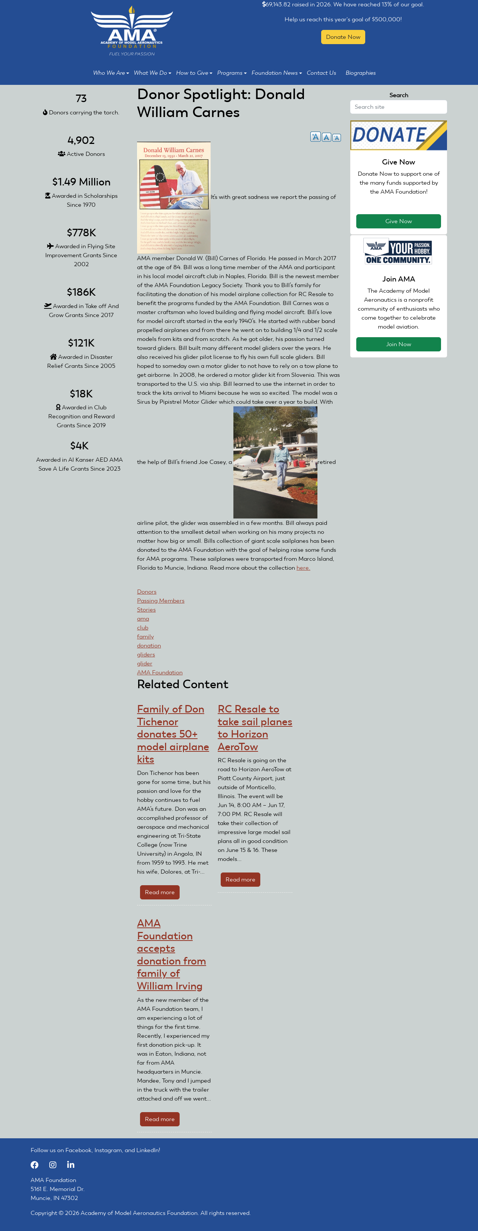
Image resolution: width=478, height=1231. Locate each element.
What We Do (152, 73)
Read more (162, 893)
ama (143, 618)
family (145, 636)
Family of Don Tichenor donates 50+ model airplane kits (173, 734)
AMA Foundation (160, 672)
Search (398, 95)
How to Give (194, 73)
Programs (232, 73)
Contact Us (321, 73)
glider (144, 663)
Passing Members (160, 600)
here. (303, 567)
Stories (146, 609)
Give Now (398, 221)
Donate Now (343, 36)
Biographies (360, 73)
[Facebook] (38, 1165)
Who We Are (111, 73)
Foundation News (276, 73)
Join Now (398, 344)
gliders (146, 654)
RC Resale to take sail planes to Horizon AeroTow (255, 728)
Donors (146, 591)
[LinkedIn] (73, 1165)
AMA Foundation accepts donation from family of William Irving (171, 954)
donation (149, 645)
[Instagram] (56, 1165)
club (142, 627)
